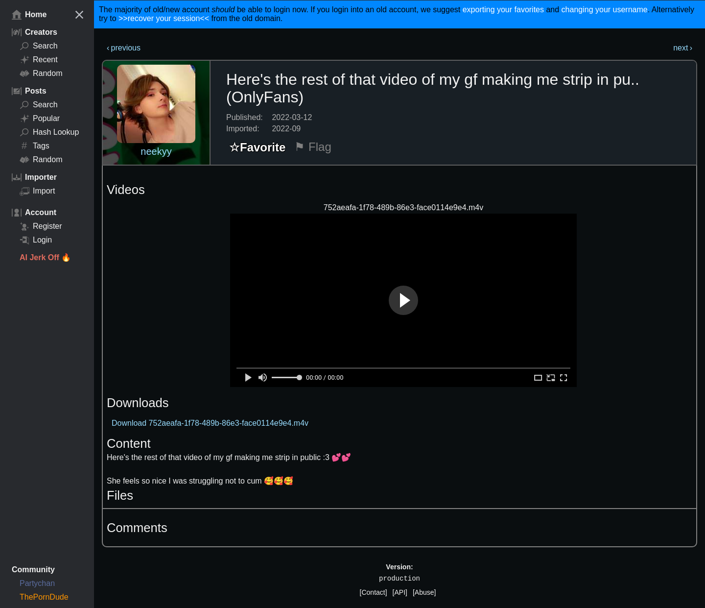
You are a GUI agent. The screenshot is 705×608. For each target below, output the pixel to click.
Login (36, 240)
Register (41, 226)
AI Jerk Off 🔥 (45, 257)
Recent (39, 60)
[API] (400, 592)
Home (29, 15)
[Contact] (373, 592)
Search (39, 46)
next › (682, 48)
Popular (40, 118)
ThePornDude (44, 597)
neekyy (156, 151)
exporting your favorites (503, 9)
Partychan (37, 583)
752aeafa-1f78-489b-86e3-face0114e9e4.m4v (403, 207)
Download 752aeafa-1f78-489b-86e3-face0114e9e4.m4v (210, 423)
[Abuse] (424, 592)
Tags (34, 146)
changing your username (605, 9)
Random (41, 73)
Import (37, 191)
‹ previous (124, 48)
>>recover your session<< (163, 18)
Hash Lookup (49, 132)
